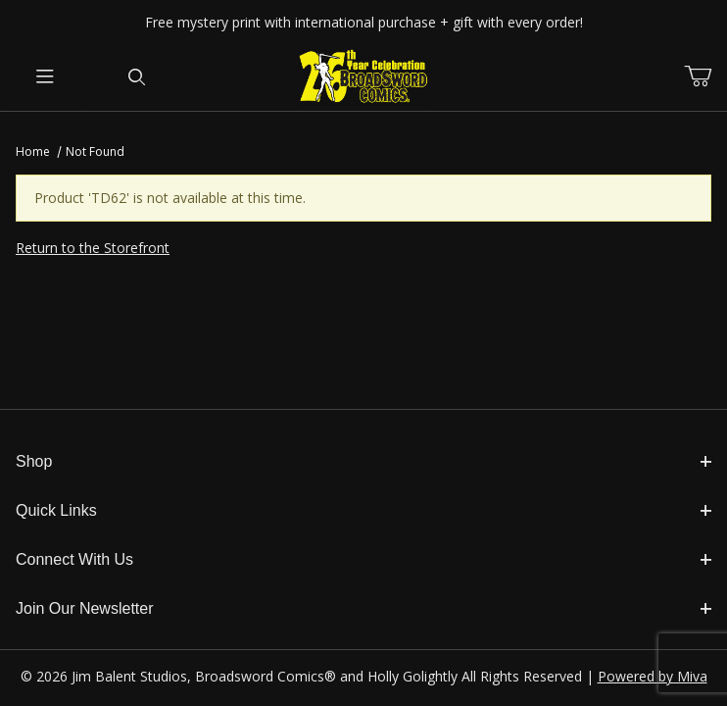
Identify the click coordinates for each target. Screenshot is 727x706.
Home (33, 151)
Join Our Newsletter (363, 608)
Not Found (95, 151)
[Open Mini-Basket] (705, 76)
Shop (363, 461)
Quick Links (363, 510)
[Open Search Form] (136, 77)
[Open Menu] (45, 77)
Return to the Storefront (93, 247)
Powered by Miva (652, 676)
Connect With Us (363, 559)
